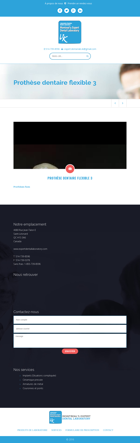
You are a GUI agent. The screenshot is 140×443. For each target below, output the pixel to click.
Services (56, 430)
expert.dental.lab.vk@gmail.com (80, 48)
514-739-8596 (53, 48)
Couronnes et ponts (33, 388)
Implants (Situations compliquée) (39, 375)
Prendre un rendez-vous (80, 3)
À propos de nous (54, 3)
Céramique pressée (33, 379)
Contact (108, 430)
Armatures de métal (33, 383)
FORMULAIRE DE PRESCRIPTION (82, 430)
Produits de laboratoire (32, 430)
